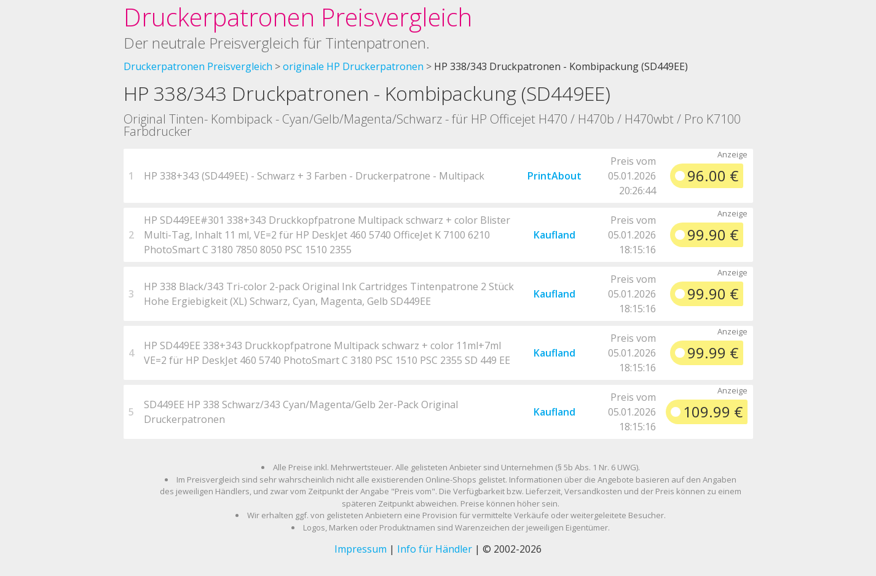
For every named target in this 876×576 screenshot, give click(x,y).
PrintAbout (554, 176)
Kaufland (554, 235)
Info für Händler (434, 549)
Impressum (360, 549)
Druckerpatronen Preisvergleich (298, 17)
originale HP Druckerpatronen (353, 66)
